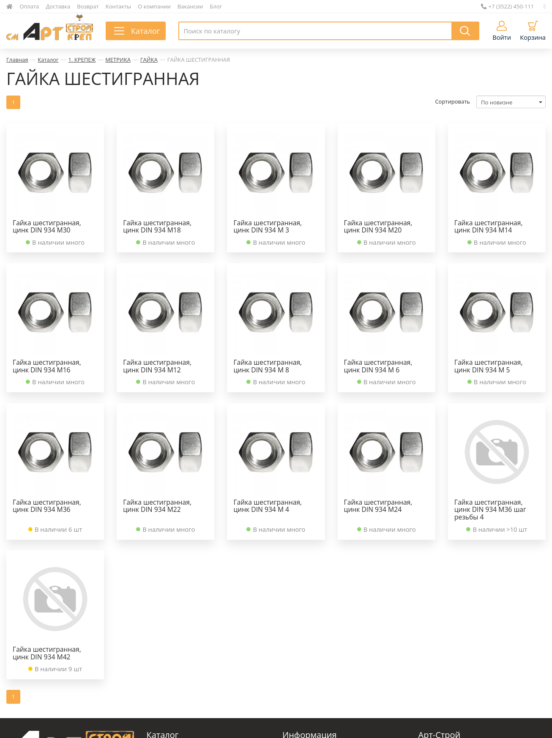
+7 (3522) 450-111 (507, 6)
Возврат (87, 6)
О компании (154, 6)
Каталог (48, 59)
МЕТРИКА (118, 59)
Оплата (29, 6)
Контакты (118, 6)
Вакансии (190, 6)
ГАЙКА (149, 59)
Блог (216, 6)
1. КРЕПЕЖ (82, 59)
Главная (17, 59)
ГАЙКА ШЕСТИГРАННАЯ (198, 59)
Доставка (58, 6)
